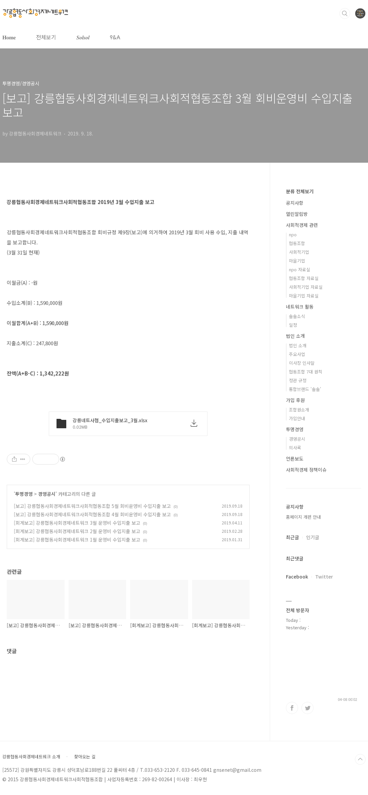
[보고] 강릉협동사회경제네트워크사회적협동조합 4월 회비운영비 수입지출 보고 (92, 514)
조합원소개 (299, 409)
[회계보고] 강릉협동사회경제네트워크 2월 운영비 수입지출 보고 (77, 531)
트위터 (307, 708)
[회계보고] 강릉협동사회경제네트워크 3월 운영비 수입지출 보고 (77, 522)
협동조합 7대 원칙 (305, 371)
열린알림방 (297, 213)
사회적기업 (299, 252)
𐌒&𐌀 (115, 37)
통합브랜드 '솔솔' (305, 389)
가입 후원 (295, 400)
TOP (360, 759)
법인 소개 (295, 335)
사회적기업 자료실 (306, 287)
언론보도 (294, 458)
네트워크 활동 (300, 306)
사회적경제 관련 (302, 225)
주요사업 (297, 354)
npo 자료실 (299, 269)
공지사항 (294, 202)
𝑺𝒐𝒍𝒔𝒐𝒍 (82, 37)
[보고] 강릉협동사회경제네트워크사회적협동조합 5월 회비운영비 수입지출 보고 (92, 506)
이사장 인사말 (302, 363)
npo (293, 234)
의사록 (295, 447)
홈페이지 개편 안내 (303, 517)
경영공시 (47, 493)
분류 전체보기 (300, 191)
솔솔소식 (297, 316)
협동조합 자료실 (304, 278)
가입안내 (297, 418)
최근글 (292, 537)
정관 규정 (297, 380)
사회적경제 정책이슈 (306, 469)
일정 (293, 325)
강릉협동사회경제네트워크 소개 (31, 756)
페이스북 (292, 708)
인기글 (312, 537)
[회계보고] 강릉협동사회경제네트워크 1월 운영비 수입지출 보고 (77, 539)
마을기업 (297, 260)
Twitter (324, 576)
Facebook (297, 576)
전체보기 (46, 37)
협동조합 (297, 243)
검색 (345, 13)
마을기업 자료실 (304, 295)
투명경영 (24, 493)
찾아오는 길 (85, 756)
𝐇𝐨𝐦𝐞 (9, 37)
